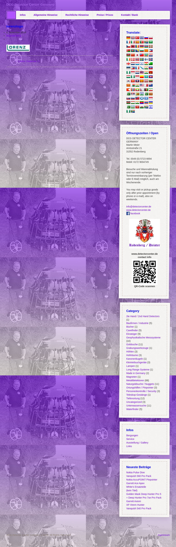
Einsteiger (131, 334)
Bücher (130, 326)
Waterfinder (132, 409)
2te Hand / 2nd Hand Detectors (143, 316)
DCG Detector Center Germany (30, 4)
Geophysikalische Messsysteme (143, 337)
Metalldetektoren (135, 380)
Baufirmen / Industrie (137, 323)
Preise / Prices (105, 15)
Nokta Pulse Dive (135, 472)
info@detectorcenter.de (138, 206)
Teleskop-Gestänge (136, 394)
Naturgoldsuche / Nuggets (140, 384)
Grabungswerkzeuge (137, 348)
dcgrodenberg (13, 35)
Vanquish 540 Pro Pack (138, 508)
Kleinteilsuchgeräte (136, 362)
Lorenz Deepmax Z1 (27, 61)
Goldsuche (132, 344)
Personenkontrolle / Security (141, 391)
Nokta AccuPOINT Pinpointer (141, 479)
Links (129, 446)
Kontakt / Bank (129, 15)
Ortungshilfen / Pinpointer (139, 387)
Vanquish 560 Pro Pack (138, 476)
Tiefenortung (133, 398)
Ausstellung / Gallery (137, 442)
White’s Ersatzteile (136, 486)
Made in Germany (135, 373)
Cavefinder (132, 330)
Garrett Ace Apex (135, 483)
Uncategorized (134, 402)
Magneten (131, 376)
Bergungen (132, 435)
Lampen (130, 366)
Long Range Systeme (138, 369)
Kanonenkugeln (134, 358)
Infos (23, 15)
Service (130, 439)
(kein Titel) (132, 490)
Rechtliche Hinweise (77, 15)
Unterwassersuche (136, 405)
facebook (133, 213)
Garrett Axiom (133, 501)
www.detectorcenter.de (138, 209)
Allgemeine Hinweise (45, 15)
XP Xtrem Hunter (135, 504)
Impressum (164, 535)
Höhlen (130, 351)
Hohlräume (132, 355)
